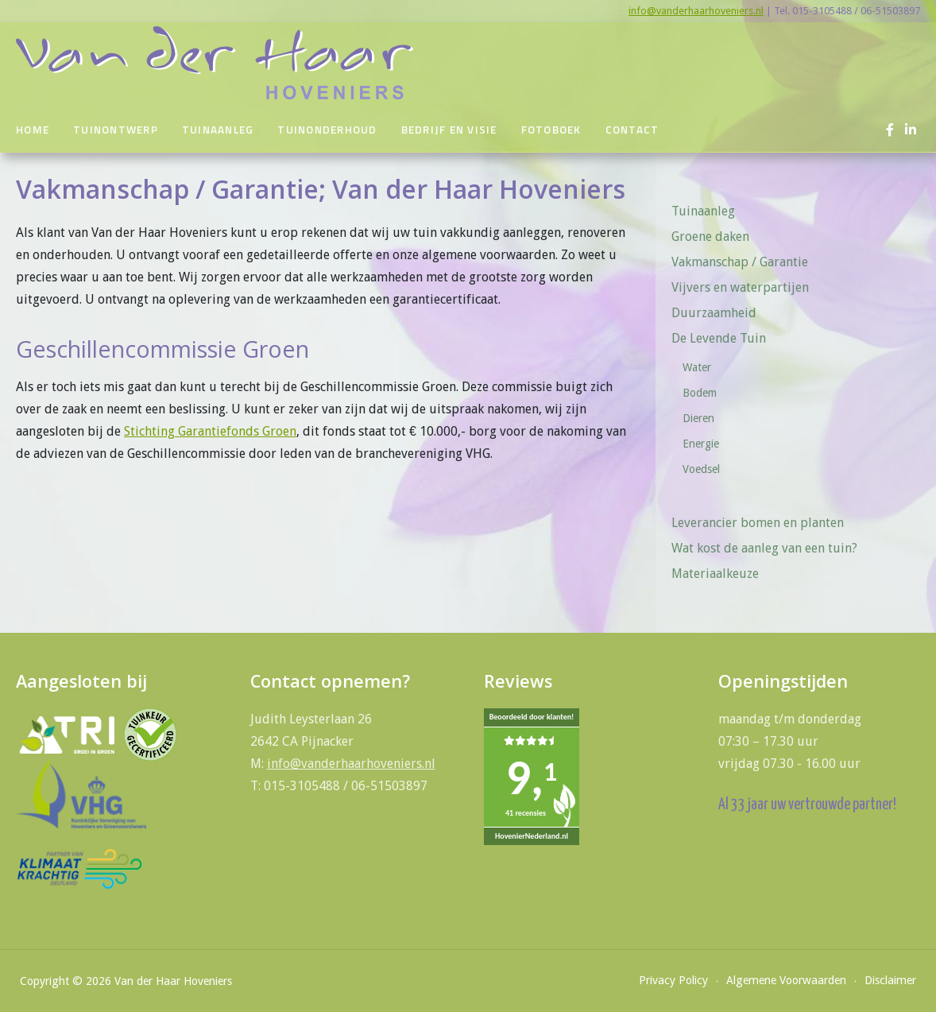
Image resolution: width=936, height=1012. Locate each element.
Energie (701, 443)
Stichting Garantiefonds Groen (210, 431)
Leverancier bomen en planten (757, 522)
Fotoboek (551, 130)
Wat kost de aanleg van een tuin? (764, 548)
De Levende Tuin (724, 338)
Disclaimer (890, 980)
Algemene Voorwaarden (786, 980)
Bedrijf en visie (449, 130)
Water (697, 367)
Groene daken (710, 236)
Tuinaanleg (218, 130)
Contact (632, 130)
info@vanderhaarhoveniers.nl (696, 11)
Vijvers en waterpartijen (740, 287)
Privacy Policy (673, 980)
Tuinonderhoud (327, 130)
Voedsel (701, 469)
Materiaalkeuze (715, 573)
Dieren (698, 418)
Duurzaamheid (713, 312)
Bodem (700, 392)
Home (32, 130)
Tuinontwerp (115, 130)
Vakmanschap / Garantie (739, 261)
